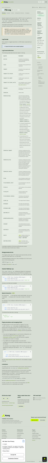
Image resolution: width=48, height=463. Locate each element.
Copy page (14, 9)
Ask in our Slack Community (39, 398)
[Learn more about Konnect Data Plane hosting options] (44, 32)
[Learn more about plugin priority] (40, 47)
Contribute (21, 406)
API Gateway (4, 433)
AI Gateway (4, 435)
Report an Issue (5, 402)
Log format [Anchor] (5, 39)
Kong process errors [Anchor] (7, 252)
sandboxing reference (10, 380)
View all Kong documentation (7, 405)
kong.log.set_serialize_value (9, 337)
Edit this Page (12, 402)
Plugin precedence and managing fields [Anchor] (12, 322)
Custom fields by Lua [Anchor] (8, 269)
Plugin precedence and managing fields (41, 82)
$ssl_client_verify (22, 84)
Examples (8, 13)
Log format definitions (40, 67)
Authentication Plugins (36, 435)
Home (3, 7)
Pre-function (15, 335)
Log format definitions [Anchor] (8, 50)
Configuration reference (19, 13)
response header (23, 134)
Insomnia (19, 436)
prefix (9, 264)
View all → (34, 440)
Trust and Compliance (30, 461)
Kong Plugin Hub (7, 7)
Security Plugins (35, 436)
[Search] (39, 2)
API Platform (4, 431)
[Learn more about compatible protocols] (44, 38)
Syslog (19, 330)
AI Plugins (34, 431)
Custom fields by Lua (40, 74)
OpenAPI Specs (20, 438)
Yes (3, 398)
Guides (12, 13)
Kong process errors (40, 71)
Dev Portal (4, 438)
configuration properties (23, 368)
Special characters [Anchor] (8, 293)
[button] (30, 277)
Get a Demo (42, 420)
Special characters (40, 78)
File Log (38, 62)
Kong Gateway (20, 431)
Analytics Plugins (35, 433)
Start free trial (34, 420)
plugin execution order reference (13, 359)
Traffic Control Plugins (36, 438)
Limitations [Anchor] (5, 364)
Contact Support (37, 399)
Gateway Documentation (41, 15)
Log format (39, 64)
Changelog (27, 13)
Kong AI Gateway (20, 433)
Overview (4, 13)
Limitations (40, 85)
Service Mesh (4, 436)
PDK (28, 382)
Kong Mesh (19, 435)
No (7, 398)
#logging (39, 57)
